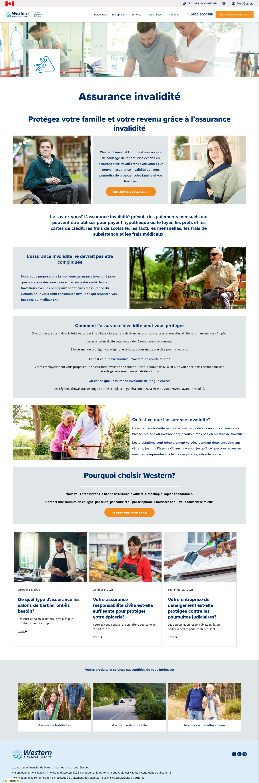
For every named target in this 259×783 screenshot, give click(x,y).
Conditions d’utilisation (155, 772)
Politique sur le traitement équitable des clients (109, 772)
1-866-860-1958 (200, 14)
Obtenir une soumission (130, 192)
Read (22, 631)
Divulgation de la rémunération (32, 777)
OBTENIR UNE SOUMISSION (234, 14)
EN (224, 3)
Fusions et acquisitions (116, 777)
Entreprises (120, 15)
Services (138, 15)
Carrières (138, 777)
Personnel (101, 15)
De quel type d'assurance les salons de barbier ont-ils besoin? (49, 605)
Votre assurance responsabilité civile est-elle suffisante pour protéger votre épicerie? (123, 608)
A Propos (175, 15)
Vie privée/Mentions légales (29, 772)
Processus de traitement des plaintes (76, 777)
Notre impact (156, 15)
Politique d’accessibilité (63, 772)
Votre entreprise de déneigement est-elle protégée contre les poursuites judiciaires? (192, 608)
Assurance (85, 69)
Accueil (72, 69)
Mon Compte (245, 3)
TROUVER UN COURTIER (202, 3)
